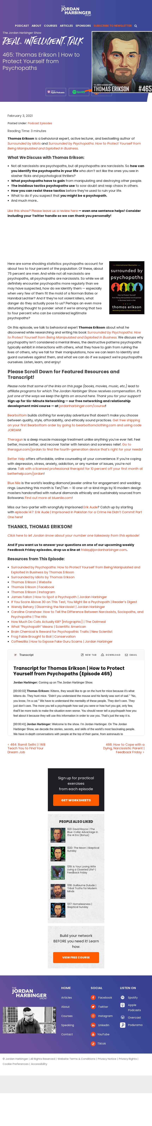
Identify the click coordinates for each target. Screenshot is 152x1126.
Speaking (67, 1025)
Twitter (99, 1007)
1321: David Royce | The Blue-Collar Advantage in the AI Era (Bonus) (82, 832)
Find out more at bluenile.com (48, 498)
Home (66, 988)
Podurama (135, 1025)
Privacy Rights (128, 1059)
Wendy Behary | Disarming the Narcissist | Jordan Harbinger (58, 607)
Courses (67, 1016)
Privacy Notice (107, 1059)
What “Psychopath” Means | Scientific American (48, 626)
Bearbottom (17, 415)
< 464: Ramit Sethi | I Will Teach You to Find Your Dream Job (26, 748)
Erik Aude (91, 507)
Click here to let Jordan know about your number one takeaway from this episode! (73, 535)
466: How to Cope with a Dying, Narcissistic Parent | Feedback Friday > (123, 748)
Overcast (134, 1018)
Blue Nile (14, 483)
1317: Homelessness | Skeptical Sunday (79, 905)
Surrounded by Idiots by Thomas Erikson (42, 577)
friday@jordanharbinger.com (104, 550)
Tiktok (98, 1044)
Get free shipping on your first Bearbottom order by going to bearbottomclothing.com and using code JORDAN (74, 425)
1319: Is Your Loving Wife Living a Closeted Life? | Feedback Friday (81, 869)
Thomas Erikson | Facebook (32, 587)
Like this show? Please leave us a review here (43, 211)
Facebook (101, 998)
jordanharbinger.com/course (82, 406)
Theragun (15, 439)
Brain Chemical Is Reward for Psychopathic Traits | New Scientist (61, 631)
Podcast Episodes (40, 123)
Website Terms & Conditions (76, 1059)
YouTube (100, 1034)
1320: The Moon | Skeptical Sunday (83, 849)
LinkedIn (100, 1025)
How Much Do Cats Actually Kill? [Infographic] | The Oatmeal (58, 621)
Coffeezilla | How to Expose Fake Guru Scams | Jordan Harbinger (62, 641)
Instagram (102, 1016)
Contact (67, 1034)
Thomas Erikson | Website (31, 582)
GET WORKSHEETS (76, 800)
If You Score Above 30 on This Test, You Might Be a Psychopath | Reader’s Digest (74, 602)
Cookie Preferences (16, 1064)
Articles (66, 998)
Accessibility (39, 1064)
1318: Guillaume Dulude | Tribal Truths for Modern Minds (82, 888)
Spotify (133, 998)
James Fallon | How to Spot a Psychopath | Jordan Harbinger (59, 597)
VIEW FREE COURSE (76, 957)
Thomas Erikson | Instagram (33, 592)
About (65, 1007)
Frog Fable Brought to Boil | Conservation (43, 636)
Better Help (16, 459)
